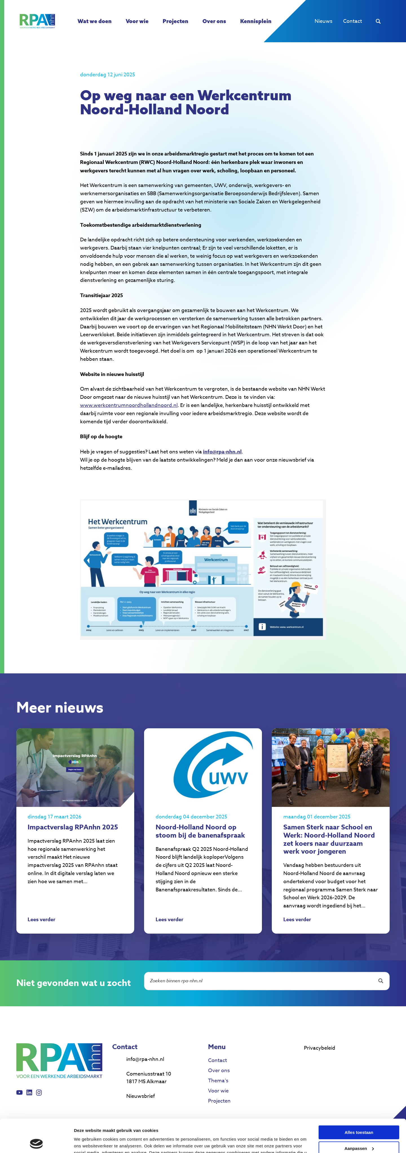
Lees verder (41, 920)
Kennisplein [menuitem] (256, 21)
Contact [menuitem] (352, 21)
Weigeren (358, 1131)
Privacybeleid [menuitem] (319, 1048)
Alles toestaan (359, 1099)
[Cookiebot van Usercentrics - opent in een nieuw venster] (36, 1142)
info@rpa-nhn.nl (145, 1059)
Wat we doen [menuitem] (95, 21)
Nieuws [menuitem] (323, 21)
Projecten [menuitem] (175, 21)
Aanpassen (359, 1115)
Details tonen (87, 1141)
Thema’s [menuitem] (218, 1081)
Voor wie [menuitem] (137, 21)
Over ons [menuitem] (214, 21)
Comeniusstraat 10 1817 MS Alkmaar (148, 1077)
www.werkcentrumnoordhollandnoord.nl (129, 405)
